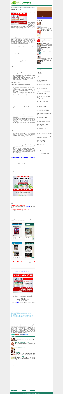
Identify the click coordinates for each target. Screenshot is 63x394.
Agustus (39, 76)
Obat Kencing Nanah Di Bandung (42, 85)
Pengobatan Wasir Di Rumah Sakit (46, 30)
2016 (39, 151)
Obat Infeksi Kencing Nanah (41, 114)
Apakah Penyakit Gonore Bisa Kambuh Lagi (43, 98)
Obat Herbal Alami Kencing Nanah (42, 106)
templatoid (38, 393)
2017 (39, 150)
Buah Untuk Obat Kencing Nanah (42, 88)
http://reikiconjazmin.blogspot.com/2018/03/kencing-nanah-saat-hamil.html (22, 315)
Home (12, 5)
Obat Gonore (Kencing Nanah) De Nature (22, 342)
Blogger (47, 153)
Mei (38, 77)
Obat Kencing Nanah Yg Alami (41, 118)
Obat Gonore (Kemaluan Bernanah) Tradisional (44, 145)
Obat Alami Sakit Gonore (40, 147)
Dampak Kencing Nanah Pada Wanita (42, 124)
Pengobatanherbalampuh (27, 393)
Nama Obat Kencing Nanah (15, 312)
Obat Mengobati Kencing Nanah (46, 39)
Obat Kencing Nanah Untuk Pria (41, 128)
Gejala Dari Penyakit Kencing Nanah (42, 117)
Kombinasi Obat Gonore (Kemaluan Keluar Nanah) (44, 133)
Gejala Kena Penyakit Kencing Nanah (42, 109)
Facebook (22, 334)
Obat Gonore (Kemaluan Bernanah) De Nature (44, 141)
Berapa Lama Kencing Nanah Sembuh (42, 101)
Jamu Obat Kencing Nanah (16, 9)
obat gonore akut (13, 311)
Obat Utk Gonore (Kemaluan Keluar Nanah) (43, 89)
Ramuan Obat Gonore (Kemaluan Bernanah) (43, 120)
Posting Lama (32, 390)
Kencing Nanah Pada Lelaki (41, 140)
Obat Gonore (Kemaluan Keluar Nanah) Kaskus (44, 121)
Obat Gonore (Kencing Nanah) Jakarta (42, 125)
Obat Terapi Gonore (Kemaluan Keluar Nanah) (44, 136)
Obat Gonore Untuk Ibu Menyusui (42, 105)
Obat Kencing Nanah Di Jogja (20, 356)
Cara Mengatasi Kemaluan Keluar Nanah (43, 110)
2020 (39, 69)
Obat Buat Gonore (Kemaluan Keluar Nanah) (43, 84)
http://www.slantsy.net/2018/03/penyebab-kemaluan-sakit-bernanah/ (21, 313)
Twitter (26, 334)
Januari (39, 148)
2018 (39, 72)
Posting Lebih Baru (14, 390)
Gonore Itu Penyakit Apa (45, 43)
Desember (39, 73)
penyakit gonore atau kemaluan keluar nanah (20, 7)
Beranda (24, 390)
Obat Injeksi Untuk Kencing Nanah (42, 129)
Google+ (17, 334)
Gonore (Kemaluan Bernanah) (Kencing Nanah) (44, 113)
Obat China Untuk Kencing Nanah (42, 80)
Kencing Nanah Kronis (40, 144)
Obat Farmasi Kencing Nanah (46, 34)
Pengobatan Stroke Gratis (45, 47)
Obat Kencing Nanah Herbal (20, 347)
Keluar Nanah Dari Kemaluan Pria (42, 137)
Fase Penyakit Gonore (14, 314)
